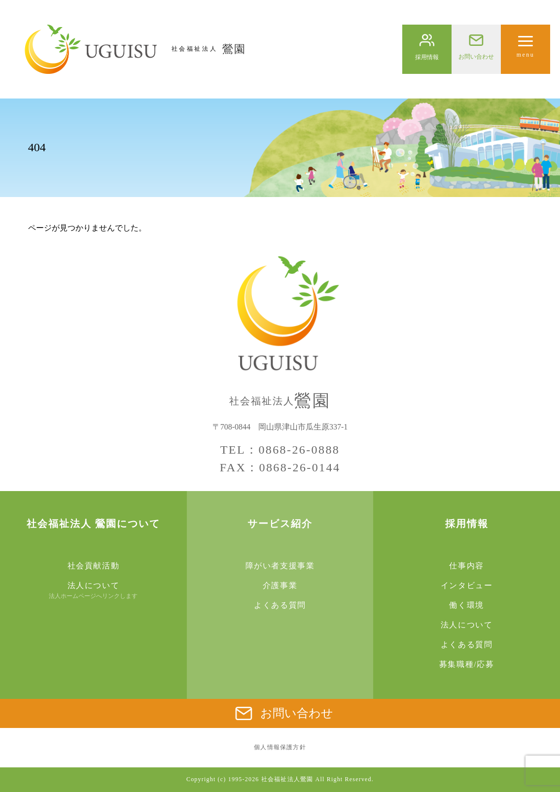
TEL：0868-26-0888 (280, 449)
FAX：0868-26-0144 (280, 467)
